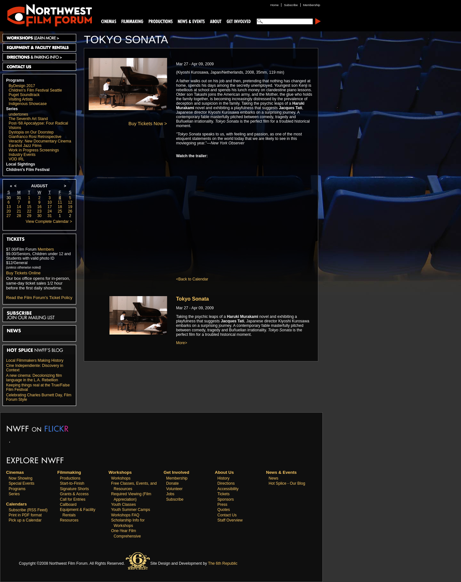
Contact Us (39, 66)
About (215, 21)
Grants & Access (74, 494)
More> (181, 343)
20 (8, 211)
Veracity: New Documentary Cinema (40, 141)
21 (19, 211)
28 (19, 216)
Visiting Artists (21, 99)
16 (39, 207)
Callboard (68, 504)
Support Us (237, 21)
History (223, 478)
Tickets (223, 494)
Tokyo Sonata (192, 299)
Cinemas (108, 21)
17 (49, 207)
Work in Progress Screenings (34, 150)
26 (70, 211)
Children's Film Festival (28, 169)
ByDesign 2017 (22, 86)
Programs (15, 80)
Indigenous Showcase (28, 103)
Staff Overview (230, 520)
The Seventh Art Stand (28, 119)
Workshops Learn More (39, 38)
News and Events (191, 21)
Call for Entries (72, 499)
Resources (69, 520)
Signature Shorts (74, 489)
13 (8, 207)
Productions (70, 478)
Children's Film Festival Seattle (35, 90)
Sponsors (225, 499)
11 (60, 202)
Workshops (121, 478)
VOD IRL (16, 159)
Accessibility (228, 489)
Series (12, 109)
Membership (177, 478)
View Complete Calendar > (49, 221)
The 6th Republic (223, 563)
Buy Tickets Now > (147, 123)
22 (29, 211)
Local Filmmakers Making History (34, 360)
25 (60, 211)
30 (8, 198)
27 (8, 216)
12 (70, 202)
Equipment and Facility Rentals (39, 47)
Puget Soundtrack (24, 95)
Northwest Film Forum (46, 14)
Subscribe (174, 499)
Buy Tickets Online (23, 273)
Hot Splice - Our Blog (287, 483)
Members (46, 249)
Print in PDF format (25, 515)
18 (60, 207)
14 (19, 207)
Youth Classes (123, 504)
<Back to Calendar (192, 279)
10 (49, 202)
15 (29, 207)
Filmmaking (131, 21)
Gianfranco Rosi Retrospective (35, 136)
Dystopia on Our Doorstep (31, 132)
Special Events (21, 483)
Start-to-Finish (72, 483)
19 (70, 207)
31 (19, 198)
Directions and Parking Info (39, 57)
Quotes (223, 509)
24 (49, 211)
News (273, 478)
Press (222, 504)
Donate (172, 483)
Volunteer (174, 489)
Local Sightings (20, 164)
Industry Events (22, 154)
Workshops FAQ (125, 515)
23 (39, 211)
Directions (226, 483)
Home (275, 5)
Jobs (170, 494)
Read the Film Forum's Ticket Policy (39, 297)
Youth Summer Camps (130, 509)
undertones (18, 114)
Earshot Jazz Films (25, 145)
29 (29, 216)
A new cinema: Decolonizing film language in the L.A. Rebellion (34, 377)
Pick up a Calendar (25, 520)
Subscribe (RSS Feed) (28, 510)
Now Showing (20, 478)
